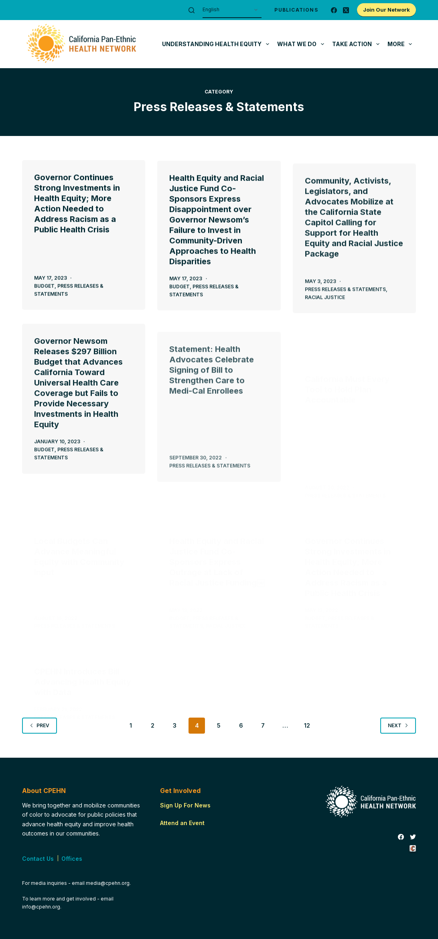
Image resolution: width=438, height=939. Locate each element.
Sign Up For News (185, 805)
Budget (44, 286)
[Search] (192, 10)
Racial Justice (325, 308)
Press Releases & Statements (345, 301)
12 (307, 725)
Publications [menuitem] (296, 10)
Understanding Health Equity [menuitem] (217, 44)
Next (398, 725)
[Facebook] (334, 10)
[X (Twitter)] (346, 10)
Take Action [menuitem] (357, 44)
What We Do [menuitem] (302, 44)
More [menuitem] (401, 44)
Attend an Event (182, 822)
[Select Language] (232, 10)
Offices (71, 858)
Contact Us (38, 858)
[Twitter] (413, 837)
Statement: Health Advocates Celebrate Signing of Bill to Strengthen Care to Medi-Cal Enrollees (211, 398)
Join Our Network (386, 9)
